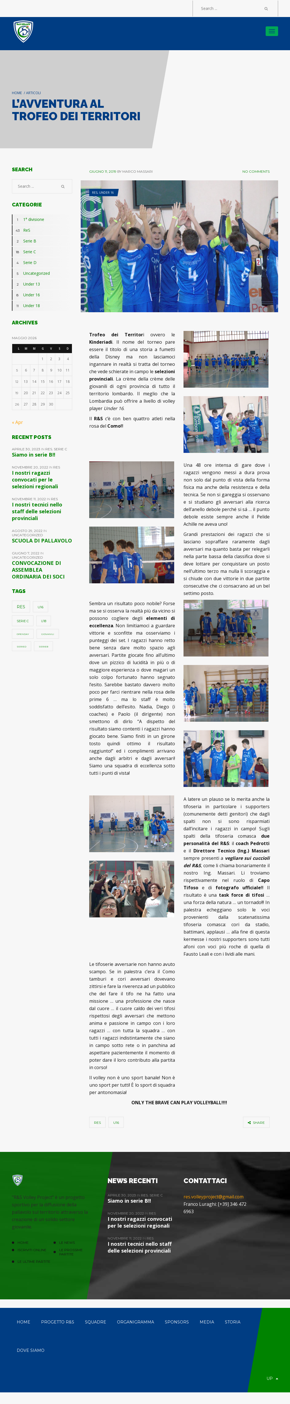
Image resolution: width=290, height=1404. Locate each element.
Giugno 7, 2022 (26, 553)
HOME (23, 1242)
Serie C (24, 252)
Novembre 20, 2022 (30, 467)
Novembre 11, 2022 (29, 499)
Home (17, 92)
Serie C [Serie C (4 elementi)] (23, 621)
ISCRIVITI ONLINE (32, 1250)
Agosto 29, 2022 (27, 531)
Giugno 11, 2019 (102, 171)
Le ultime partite (34, 1261)
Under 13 (26, 284)
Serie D (24, 262)
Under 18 (26, 306)
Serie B (24, 241)
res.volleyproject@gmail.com (214, 1197)
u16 (116, 1122)
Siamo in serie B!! (33, 454)
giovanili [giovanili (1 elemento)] (47, 634)
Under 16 (106, 193)
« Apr (17, 422)
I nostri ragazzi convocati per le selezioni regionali (35, 479)
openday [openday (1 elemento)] (23, 634)
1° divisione (28, 219)
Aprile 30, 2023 (26, 449)
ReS (94, 193)
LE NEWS (67, 1242)
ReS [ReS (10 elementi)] (21, 606)
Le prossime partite (71, 1252)
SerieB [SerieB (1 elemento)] (43, 646)
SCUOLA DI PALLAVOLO (42, 540)
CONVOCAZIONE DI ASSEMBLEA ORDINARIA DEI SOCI (38, 570)
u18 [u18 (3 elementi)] (43, 621)
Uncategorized (31, 273)
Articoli (33, 92)
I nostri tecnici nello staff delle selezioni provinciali (37, 511)
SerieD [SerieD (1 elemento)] (21, 646)
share (256, 1122)
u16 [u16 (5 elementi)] (40, 607)
